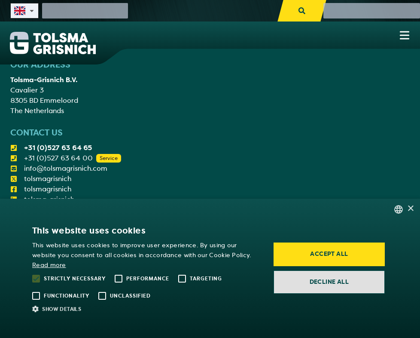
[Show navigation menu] (404, 35)
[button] (146, 308)
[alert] (210, 268)
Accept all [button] (329, 254)
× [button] (410, 209)
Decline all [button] (329, 282)
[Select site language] (24, 10)
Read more (49, 265)
